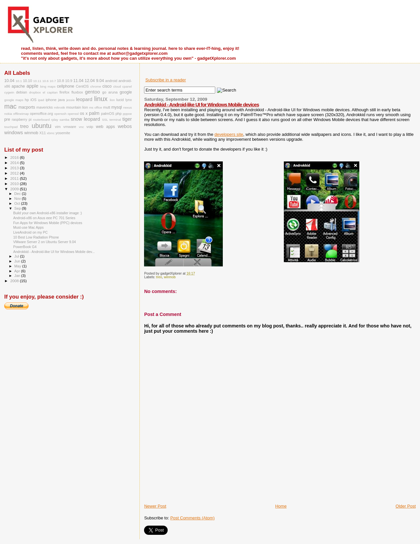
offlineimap (21, 113)
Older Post (406, 506)
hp (27, 100)
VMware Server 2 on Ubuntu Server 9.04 (44, 242)
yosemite (62, 133)
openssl (73, 113)
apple (32, 86)
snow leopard (85, 119)
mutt (106, 107)
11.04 (78, 80)
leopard (84, 99)
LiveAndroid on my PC (30, 232)
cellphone (65, 86)
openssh (60, 113)
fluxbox (77, 92)
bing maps (47, 86)
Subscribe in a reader (165, 79)
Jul (17, 256)
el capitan (50, 92)
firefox (64, 92)
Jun (17, 261)
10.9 (68, 81)
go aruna (110, 92)
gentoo (92, 91)
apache (18, 86)
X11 (42, 133)
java (61, 100)
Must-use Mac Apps (28, 227)
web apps (105, 126)
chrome (95, 86)
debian (21, 92)
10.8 (60, 81)
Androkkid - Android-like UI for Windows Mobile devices (201, 104)
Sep (18, 208)
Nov (18, 198)
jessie (70, 100)
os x (83, 113)
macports (26, 107)
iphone (51, 100)
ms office (95, 107)
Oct (17, 203)
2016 (15, 157)
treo (159, 277)
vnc (81, 127)
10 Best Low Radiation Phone (36, 237)
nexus (127, 107)
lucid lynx (124, 100)
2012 (15, 173)
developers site (229, 134)
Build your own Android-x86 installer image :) (47, 213)
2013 (15, 168)
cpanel (127, 86)
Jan (17, 276)
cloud (117, 86)
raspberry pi (22, 119)
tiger (127, 119)
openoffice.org (41, 113)
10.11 (37, 81)
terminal (115, 119)
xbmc (51, 133)
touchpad (11, 127)
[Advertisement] (221, 488)
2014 (15, 162)
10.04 (9, 80)
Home (281, 506)
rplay (54, 119)
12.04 (90, 80)
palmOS (107, 113)
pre (7, 119)
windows (13, 132)
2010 (15, 183)
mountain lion (77, 107)
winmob (170, 277)
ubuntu (41, 125)
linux (101, 98)
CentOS (82, 86)
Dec (18, 194)
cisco (107, 86)
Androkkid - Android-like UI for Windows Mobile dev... (54, 252)
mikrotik (59, 107)
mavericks (44, 107)
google (126, 92)
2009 (15, 189)
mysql (116, 107)
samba (65, 119)
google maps (13, 100)
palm (94, 113)
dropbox (35, 92)
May (18, 266)
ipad (41, 100)
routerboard (41, 119)
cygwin (9, 92)
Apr (17, 271)
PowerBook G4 (24, 247)
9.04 (100, 80)
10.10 (27, 81)
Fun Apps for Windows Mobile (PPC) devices (47, 223)
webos (125, 126)
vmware (69, 127)
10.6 (45, 81)
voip (90, 127)
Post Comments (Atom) (192, 517)
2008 (15, 281)
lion (112, 100)
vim (58, 127)
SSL (105, 119)
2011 (15, 178)
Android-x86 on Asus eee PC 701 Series (44, 218)
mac (10, 106)
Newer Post (155, 506)
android (111, 81)
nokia (8, 113)
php (119, 113)
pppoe (127, 113)
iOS (34, 100)
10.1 (19, 81)
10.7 (53, 81)
